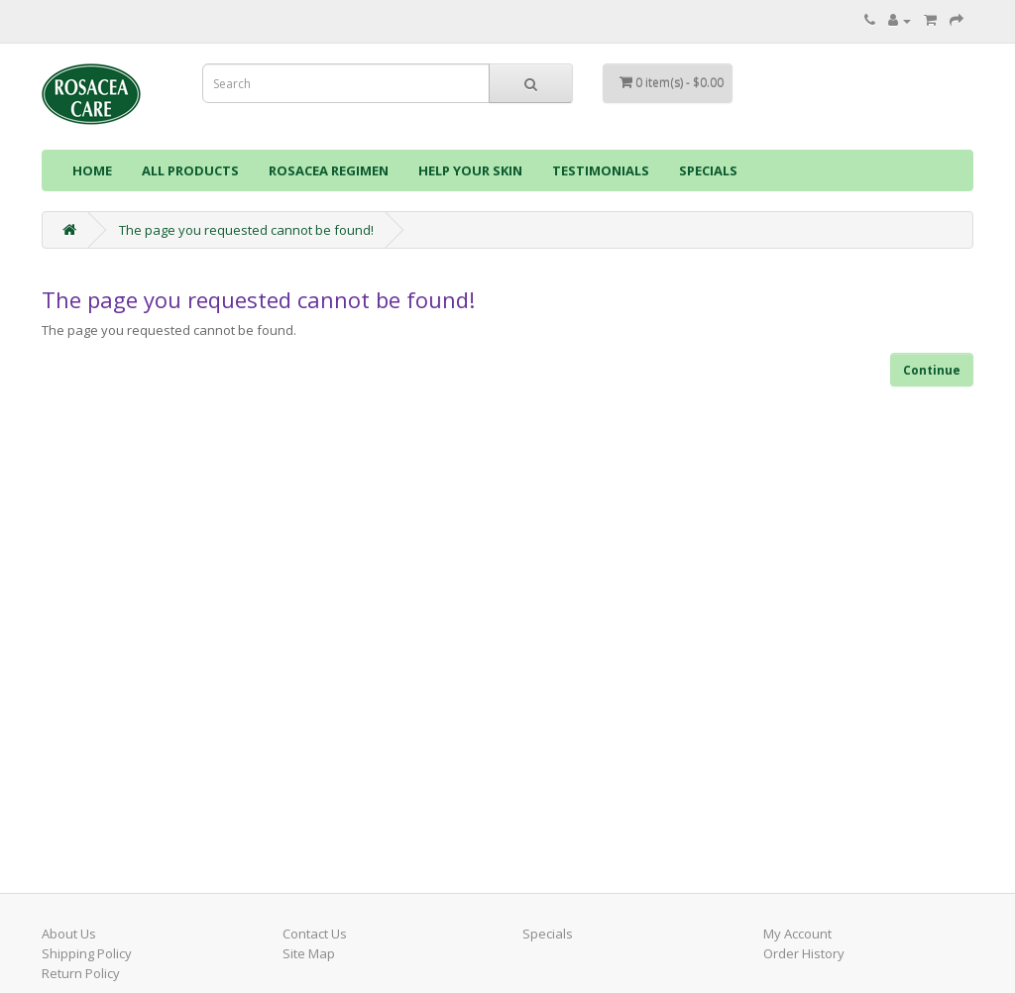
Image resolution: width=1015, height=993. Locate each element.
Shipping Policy (87, 953)
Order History (804, 953)
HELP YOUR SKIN (470, 170)
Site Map (308, 953)
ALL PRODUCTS (190, 170)
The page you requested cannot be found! (246, 230)
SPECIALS (708, 170)
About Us (69, 933)
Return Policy (81, 973)
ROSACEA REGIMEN (329, 170)
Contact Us (314, 933)
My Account (797, 933)
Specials (547, 933)
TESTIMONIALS (600, 170)
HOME (92, 170)
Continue (931, 370)
